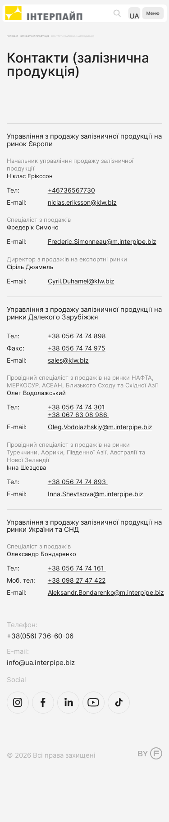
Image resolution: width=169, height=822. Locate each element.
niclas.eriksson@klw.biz (82, 218)
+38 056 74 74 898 (77, 351)
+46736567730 (71, 206)
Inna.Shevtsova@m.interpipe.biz (95, 509)
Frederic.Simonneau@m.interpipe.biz (102, 257)
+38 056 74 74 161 (77, 584)
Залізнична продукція (62, 39)
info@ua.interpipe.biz (41, 678)
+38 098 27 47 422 (76, 596)
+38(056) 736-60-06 (40, 651)
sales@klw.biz (68, 376)
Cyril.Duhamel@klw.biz (81, 297)
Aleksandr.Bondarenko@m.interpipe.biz (106, 608)
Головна (18, 39)
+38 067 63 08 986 (78, 430)
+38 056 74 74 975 (76, 364)
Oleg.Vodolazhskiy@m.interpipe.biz (100, 442)
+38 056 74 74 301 (76, 423)
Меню (146, 19)
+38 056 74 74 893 (78, 497)
